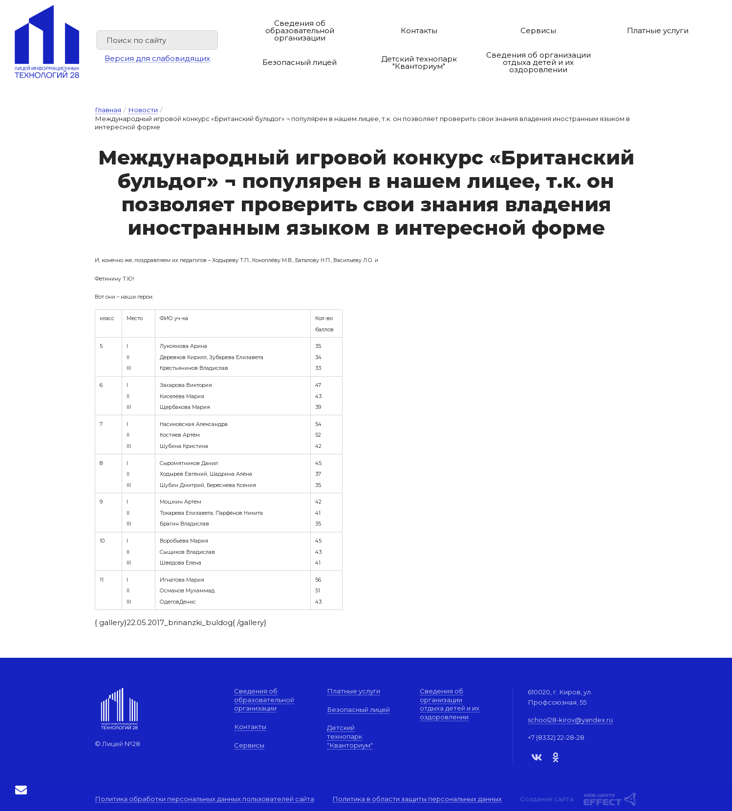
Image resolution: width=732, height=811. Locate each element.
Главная (108, 110)
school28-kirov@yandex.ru (570, 720)
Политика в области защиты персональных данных (417, 799)
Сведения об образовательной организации (299, 30)
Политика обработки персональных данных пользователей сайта (204, 799)
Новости (143, 110)
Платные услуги (658, 30)
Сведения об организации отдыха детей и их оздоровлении (538, 62)
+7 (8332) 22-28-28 (556, 737)
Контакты (419, 30)
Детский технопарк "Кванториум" (419, 62)
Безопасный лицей (299, 62)
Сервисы (538, 30)
